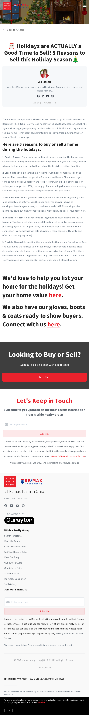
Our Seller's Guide (13, 568)
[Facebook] (5, 505)
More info (41, 702)
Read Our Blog (11, 557)
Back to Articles (15, 29)
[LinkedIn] (11, 505)
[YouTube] (17, 505)
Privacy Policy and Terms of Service (67, 455)
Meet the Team (12, 541)
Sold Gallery (10, 584)
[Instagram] (23, 505)
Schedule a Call (12, 573)
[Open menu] (84, 5)
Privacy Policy (44, 667)
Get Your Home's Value (15, 551)
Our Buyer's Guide (13, 562)
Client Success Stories (15, 546)
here (55, 295)
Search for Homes (13, 535)
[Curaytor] (19, 523)
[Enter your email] (47, 424)
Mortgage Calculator (15, 578)
